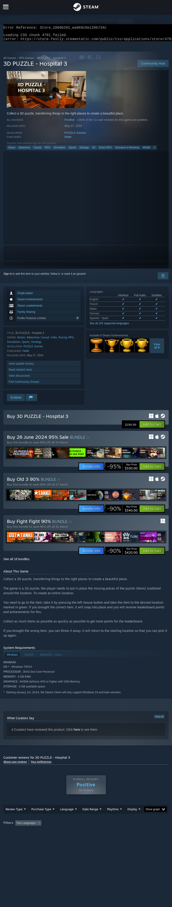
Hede (67, 139)
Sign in (8, 276)
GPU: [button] (53, 838)
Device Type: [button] (73, 838)
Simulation (59, 150)
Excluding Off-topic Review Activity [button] (71, 832)
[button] (152, 427)
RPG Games (26, 60)
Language (66, 818)
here (77, 732)
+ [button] (154, 150)
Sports (72, 150)
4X (93, 150)
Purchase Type (41, 818)
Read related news (20, 372)
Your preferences (41, 764)
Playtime (112, 818)
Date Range (90, 818)
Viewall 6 (157, 348)
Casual (37, 150)
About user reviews (15, 764)
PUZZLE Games (75, 135)
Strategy (84, 150)
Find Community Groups (24, 384)
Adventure (24, 150)
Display (132, 818)
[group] (85, 835)
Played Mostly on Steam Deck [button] (138, 832)
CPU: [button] (38, 838)
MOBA (146, 150)
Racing (62, 340)
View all (159, 719)
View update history (21, 366)
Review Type (14, 818)
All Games (9, 60)
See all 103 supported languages (109, 326)
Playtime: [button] (105, 832)
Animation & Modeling (127, 150)
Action (11, 150)
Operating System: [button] (15, 838)
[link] (122, 469)
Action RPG (105, 150)
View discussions (19, 378)
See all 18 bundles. (16, 562)
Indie (54, 340)
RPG (47, 150)
